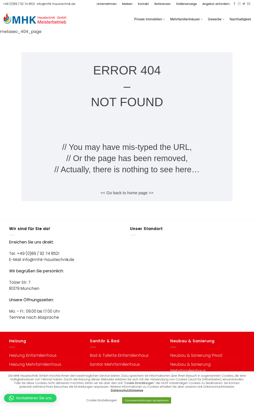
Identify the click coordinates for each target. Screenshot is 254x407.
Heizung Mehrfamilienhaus (35, 364)
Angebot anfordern (216, 4)
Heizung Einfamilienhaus (32, 355)
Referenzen (162, 4)
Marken (127, 4)
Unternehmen (107, 4)
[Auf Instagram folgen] (239, 3)
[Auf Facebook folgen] (234, 3)
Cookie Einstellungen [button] (101, 400)
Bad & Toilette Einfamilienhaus (119, 355)
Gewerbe (216, 19)
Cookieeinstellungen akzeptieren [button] (147, 400)
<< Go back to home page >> (127, 193)
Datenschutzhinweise (127, 390)
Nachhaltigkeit (240, 19)
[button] (30, 398)
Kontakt (143, 4)
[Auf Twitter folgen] (243, 3)
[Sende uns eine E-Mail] (248, 3)
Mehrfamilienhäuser (186, 19)
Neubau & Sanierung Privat (196, 355)
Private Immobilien (149, 19)
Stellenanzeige (186, 4)
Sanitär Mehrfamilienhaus (115, 364)
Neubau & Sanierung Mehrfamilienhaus (190, 367)
